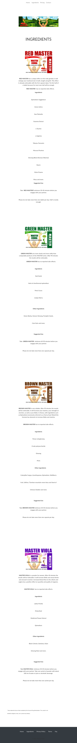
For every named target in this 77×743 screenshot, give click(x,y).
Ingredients (35, 2)
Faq (56, 731)
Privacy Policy (41, 731)
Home (28, 2)
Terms (50, 731)
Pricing (42, 2)
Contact (48, 2)
